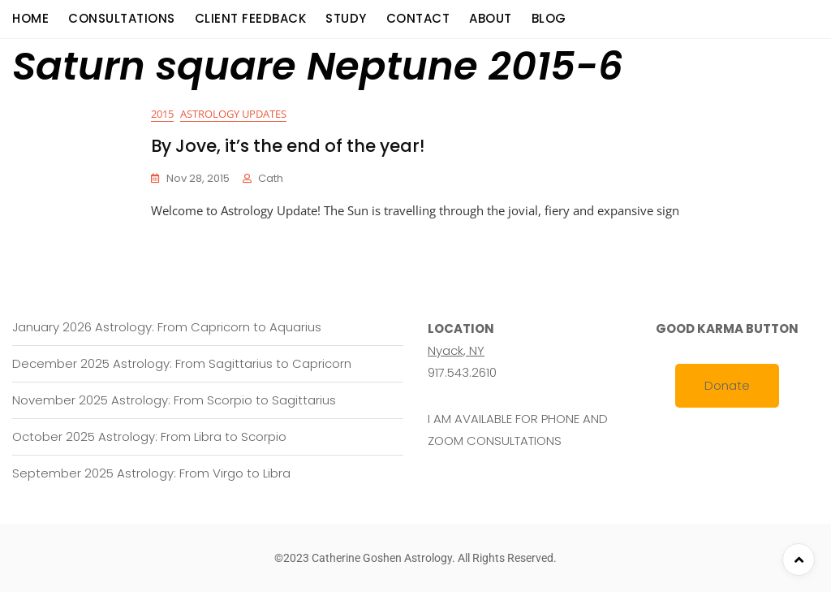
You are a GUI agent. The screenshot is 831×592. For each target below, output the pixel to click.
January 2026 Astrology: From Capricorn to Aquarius (166, 326)
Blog (549, 18)
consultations (121, 18)
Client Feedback (251, 18)
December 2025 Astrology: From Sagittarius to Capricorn (181, 363)
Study (346, 18)
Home (30, 18)
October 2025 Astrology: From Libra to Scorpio (149, 436)
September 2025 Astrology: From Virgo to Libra (151, 473)
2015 (162, 113)
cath (270, 178)
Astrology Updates (233, 113)
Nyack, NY (456, 350)
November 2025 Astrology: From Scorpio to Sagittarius (174, 399)
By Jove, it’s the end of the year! (287, 146)
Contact (418, 18)
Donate (727, 385)
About (490, 18)
